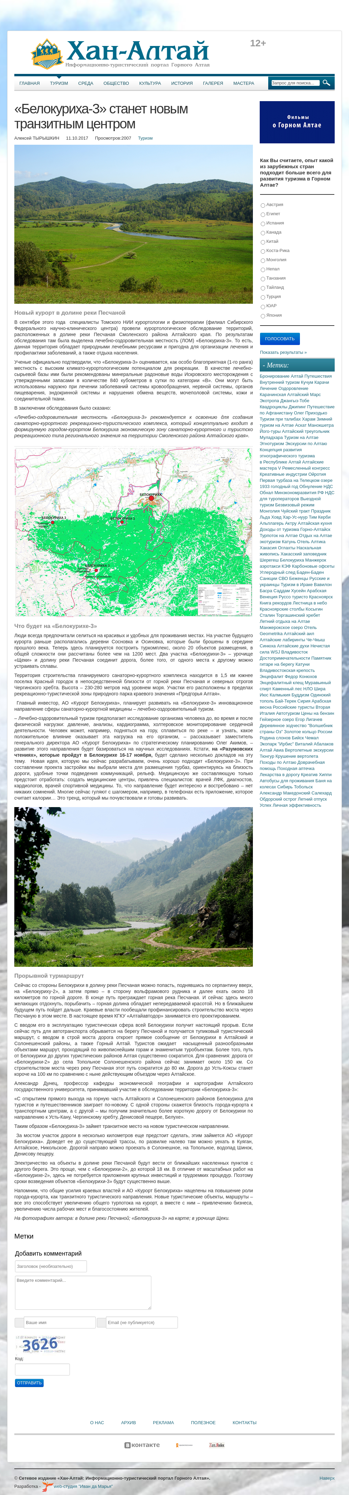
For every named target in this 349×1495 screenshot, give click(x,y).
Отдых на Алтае (315, 535)
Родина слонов (276, 737)
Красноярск (321, 596)
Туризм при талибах (281, 419)
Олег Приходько (310, 412)
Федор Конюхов (301, 676)
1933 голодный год (279, 486)
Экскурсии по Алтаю (306, 443)
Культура (150, 83)
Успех (266, 805)
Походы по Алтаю (279, 762)
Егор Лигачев (308, 719)
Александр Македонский (286, 793)
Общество (116, 83)
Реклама (163, 1422)
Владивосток (294, 652)
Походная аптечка (296, 768)
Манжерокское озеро (282, 627)
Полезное (203, 1422)
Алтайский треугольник (306, 431)
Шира (319, 688)
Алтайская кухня (315, 523)
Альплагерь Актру (279, 523)
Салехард (322, 793)
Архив (128, 1422)
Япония (271, 315)
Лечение (269, 388)
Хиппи (325, 774)
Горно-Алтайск (315, 529)
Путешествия (318, 376)
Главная (29, 83)
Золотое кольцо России (308, 731)
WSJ (276, 652)
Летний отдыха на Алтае (285, 621)
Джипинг (298, 406)
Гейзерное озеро (277, 719)
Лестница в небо (310, 602)
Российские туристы (294, 707)
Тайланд (272, 287)
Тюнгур (267, 756)
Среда (85, 83)
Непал (270, 269)
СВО (283, 578)
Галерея (213, 83)
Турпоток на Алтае (279, 535)
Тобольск (303, 786)
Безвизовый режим (294, 504)
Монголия (273, 260)
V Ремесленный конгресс (304, 468)
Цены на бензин (317, 713)
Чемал (312, 737)
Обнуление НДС (316, 486)
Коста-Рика (275, 251)
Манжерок (315, 560)
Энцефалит (272, 676)
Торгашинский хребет (298, 615)
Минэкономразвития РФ (299, 492)
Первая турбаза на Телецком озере (296, 480)
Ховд (277, 517)
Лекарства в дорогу (280, 774)
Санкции (269, 578)
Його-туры (271, 431)
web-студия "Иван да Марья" (77, 1486)
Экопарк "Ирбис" (277, 743)
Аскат (301, 425)
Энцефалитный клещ (282, 682)
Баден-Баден (310, 572)
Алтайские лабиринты (283, 639)
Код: (19, 1358)
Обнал (267, 492)
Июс (265, 694)
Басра (266, 590)
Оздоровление (293, 388)
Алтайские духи (293, 645)
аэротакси (271, 566)
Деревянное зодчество (284, 725)
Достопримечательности (285, 658)
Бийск (298, 737)
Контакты (245, 1422)
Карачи (321, 382)
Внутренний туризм (280, 382)
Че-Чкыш (315, 639)
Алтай (297, 376)
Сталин (268, 615)
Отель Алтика (311, 541)
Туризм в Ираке (297, 584)
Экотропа (270, 400)
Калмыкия (280, 694)
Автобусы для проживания (288, 780)
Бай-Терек (286, 701)
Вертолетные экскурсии (309, 750)
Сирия (305, 701)
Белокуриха (292, 560)
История (182, 83)
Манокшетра (321, 425)
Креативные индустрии (284, 474)
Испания (272, 223)
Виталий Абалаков (314, 743)
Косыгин (314, 609)
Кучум (308, 382)
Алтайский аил (299, 633)
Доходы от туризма (280, 529)
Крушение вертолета (296, 756)
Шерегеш (270, 560)
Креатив (310, 774)
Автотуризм (288, 713)
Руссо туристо (294, 596)
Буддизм (301, 694)
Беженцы (299, 578)
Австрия (272, 205)
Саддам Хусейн (290, 590)
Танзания (273, 278)
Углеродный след (278, 572)
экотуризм (271, 541)
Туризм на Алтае (301, 437)
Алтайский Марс (304, 394)
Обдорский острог (279, 799)
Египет (270, 214)
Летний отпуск (312, 799)
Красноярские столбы (283, 609)
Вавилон (323, 584)
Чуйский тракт (296, 511)
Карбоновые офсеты (313, 566)
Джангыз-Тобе (294, 400)
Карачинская (273, 394)
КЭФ (287, 566)
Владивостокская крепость (287, 670)
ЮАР (269, 306)
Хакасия (269, 547)
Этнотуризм (272, 443)
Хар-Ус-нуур (296, 517)
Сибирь (285, 786)
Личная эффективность (297, 805)
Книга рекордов (276, 602)
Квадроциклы (274, 406)
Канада (271, 232)
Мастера (243, 83)
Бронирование (275, 376)
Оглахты (287, 547)
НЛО (308, 688)
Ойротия (317, 474)
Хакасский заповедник (303, 553)
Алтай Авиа (272, 750)
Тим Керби (320, 517)
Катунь (289, 541)
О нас (97, 1422)
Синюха (268, 645)
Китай (269, 242)
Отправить (29, 1383)
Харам (309, 419)
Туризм (59, 83)
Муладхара (272, 437)
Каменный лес (287, 688)
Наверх (327, 1478)
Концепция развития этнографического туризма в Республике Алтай (287, 456)
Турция (271, 297)
